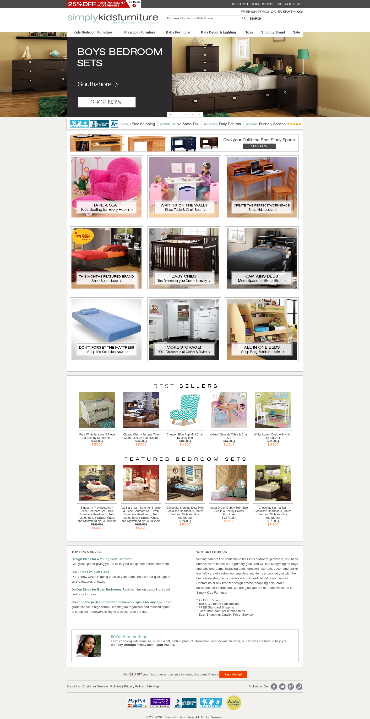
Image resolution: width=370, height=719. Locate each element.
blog (255, 4)
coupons (268, 4)
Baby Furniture (178, 32)
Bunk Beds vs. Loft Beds (90, 572)
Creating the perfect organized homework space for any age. (117, 602)
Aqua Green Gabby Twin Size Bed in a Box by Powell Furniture (229, 511)
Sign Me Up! (233, 674)
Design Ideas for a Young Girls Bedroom (101, 559)
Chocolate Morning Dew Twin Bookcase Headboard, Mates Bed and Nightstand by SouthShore (185, 512)
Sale (296, 32)
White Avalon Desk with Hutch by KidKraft (273, 436)
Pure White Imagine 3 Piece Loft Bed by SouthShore (97, 436)
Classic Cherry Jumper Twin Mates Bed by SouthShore (141, 436)
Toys (249, 32)
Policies (115, 686)
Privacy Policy (134, 686)
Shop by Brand (273, 32)
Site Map (152, 686)
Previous (6, 78)
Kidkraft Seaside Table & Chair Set (229, 436)
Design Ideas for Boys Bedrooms (96, 589)
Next (363, 78)
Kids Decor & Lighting (218, 32)
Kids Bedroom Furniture (93, 32)
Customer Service (95, 686)
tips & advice (240, 4)
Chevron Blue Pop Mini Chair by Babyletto (185, 436)
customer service (289, 4)
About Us (73, 686)
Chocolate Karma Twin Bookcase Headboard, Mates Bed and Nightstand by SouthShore (273, 512)
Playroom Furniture (139, 32)
